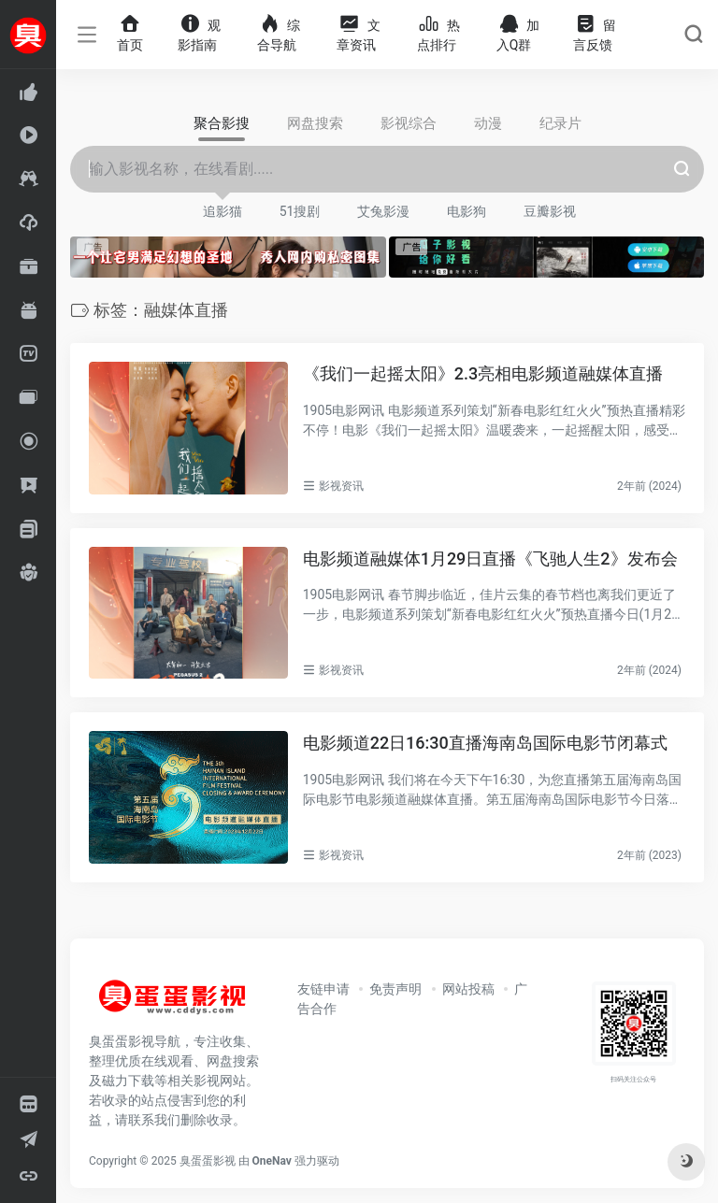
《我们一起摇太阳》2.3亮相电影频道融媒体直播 (483, 373)
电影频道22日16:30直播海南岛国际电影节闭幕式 (485, 742)
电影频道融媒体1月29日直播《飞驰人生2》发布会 (490, 558)
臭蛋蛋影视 (208, 1160)
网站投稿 (468, 988)
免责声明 (395, 988)
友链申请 (323, 988)
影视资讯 (341, 486)
